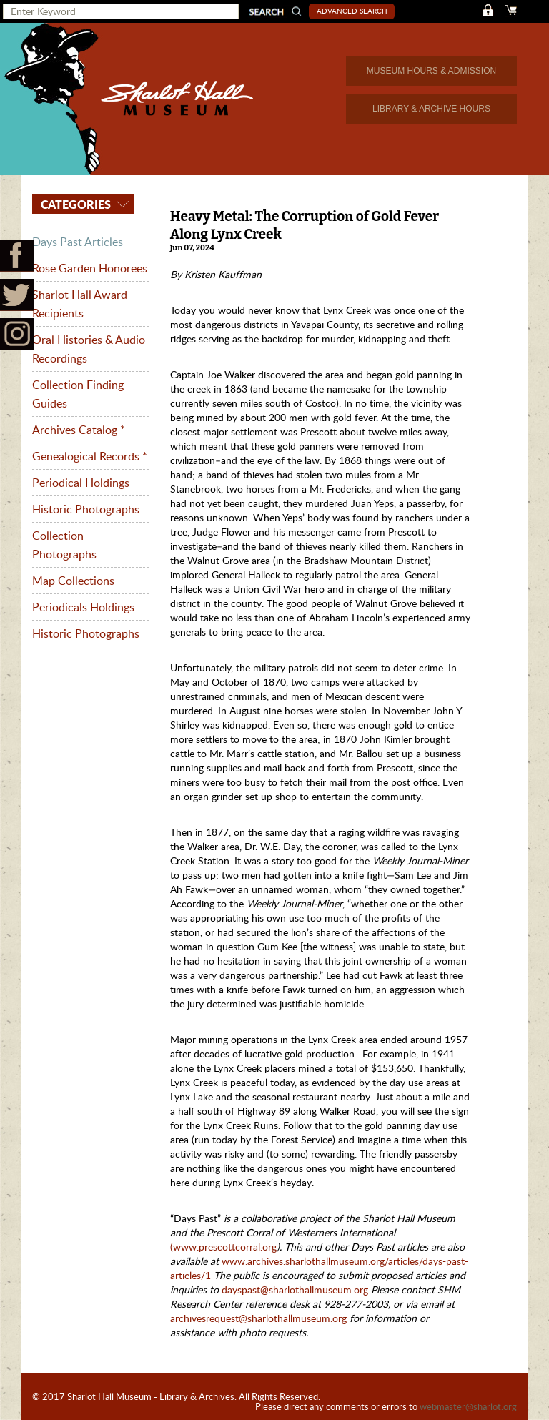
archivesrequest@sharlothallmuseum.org (258, 1318)
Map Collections (73, 580)
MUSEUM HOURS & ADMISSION (431, 71)
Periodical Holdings (80, 482)
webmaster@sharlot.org (468, 1406)
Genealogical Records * (89, 456)
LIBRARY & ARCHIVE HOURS (431, 109)
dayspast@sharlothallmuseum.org (296, 1289)
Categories (74, 204)
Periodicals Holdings (83, 607)
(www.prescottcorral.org (223, 1246)
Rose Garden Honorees (89, 268)
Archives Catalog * (78, 430)
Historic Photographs (85, 509)
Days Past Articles (77, 242)
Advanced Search (352, 11)
